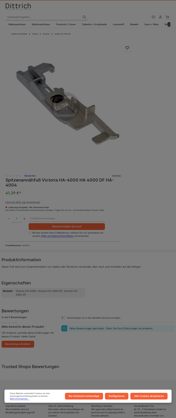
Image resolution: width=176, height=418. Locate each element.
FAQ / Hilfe (143, 347)
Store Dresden (101, 343)
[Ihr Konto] (160, 8)
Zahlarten (98, 333)
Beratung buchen (18, 358)
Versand (98, 328)
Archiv (97, 347)
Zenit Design (101, 413)
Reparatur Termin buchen (22, 361)
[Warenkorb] (167, 8)
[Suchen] (125, 8)
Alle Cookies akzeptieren (150, 397)
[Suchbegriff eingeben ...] (84, 8)
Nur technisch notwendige (89, 397)
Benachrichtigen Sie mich (127, 99)
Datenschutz (55, 333)
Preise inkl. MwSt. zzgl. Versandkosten (122, 63)
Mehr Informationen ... (45, 398)
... (94, 323)
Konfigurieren (120, 397)
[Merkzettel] (153, 8)
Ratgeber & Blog (146, 323)
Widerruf (53, 338)
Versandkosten (158, 412)
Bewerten (129, 36)
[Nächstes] (168, 18)
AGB (51, 328)
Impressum (54, 323)
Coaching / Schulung (148, 328)
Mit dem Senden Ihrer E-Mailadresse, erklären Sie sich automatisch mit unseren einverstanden (127, 111)
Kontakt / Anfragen (147, 343)
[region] (52, 81)
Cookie (53, 343)
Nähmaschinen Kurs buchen (24, 355)
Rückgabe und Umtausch (106, 338)
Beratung (142, 333)
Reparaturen (144, 338)
